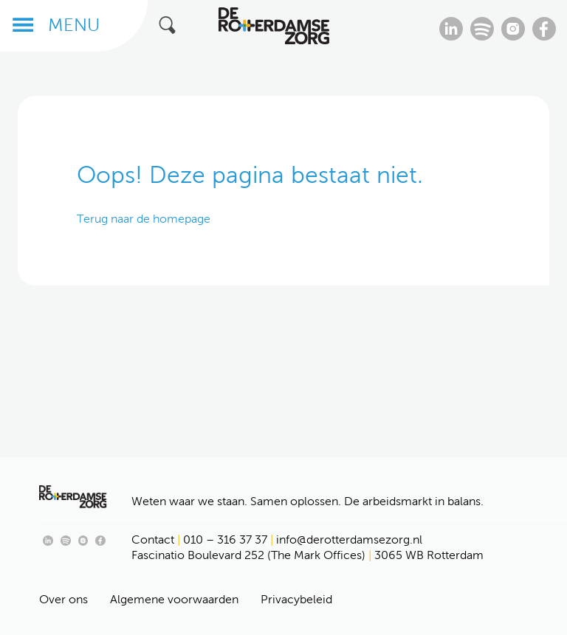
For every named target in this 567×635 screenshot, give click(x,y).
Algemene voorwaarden (174, 599)
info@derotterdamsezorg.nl (349, 539)
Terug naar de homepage (143, 218)
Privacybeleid (296, 599)
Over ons (63, 599)
